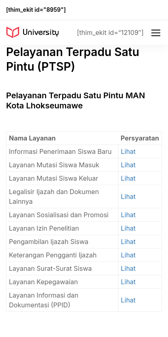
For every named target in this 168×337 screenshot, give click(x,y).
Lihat (128, 151)
